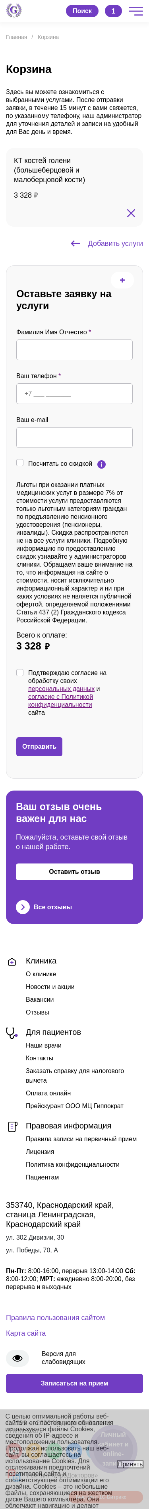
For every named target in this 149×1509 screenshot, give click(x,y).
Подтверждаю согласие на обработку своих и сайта (80, 692)
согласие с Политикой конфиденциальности (60, 700)
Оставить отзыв (74, 871)
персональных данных (61, 688)
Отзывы (37, 1012)
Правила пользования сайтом (55, 1318)
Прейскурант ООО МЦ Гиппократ (75, 1106)
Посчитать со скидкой (60, 463)
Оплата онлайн (48, 1093)
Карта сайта (26, 1333)
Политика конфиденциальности (73, 1164)
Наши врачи (44, 1045)
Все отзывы (44, 907)
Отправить (39, 746)
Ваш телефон (38, 376)
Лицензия (40, 1151)
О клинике (41, 974)
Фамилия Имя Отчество (53, 332)
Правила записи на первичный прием (81, 1139)
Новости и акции (50, 986)
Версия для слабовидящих (63, 1357)
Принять (130, 1464)
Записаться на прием (74, 1383)
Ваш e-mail (32, 419)
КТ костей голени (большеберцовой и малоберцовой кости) (49, 170)
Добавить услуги (107, 243)
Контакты (39, 1058)
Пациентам (42, 1177)
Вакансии (40, 999)
